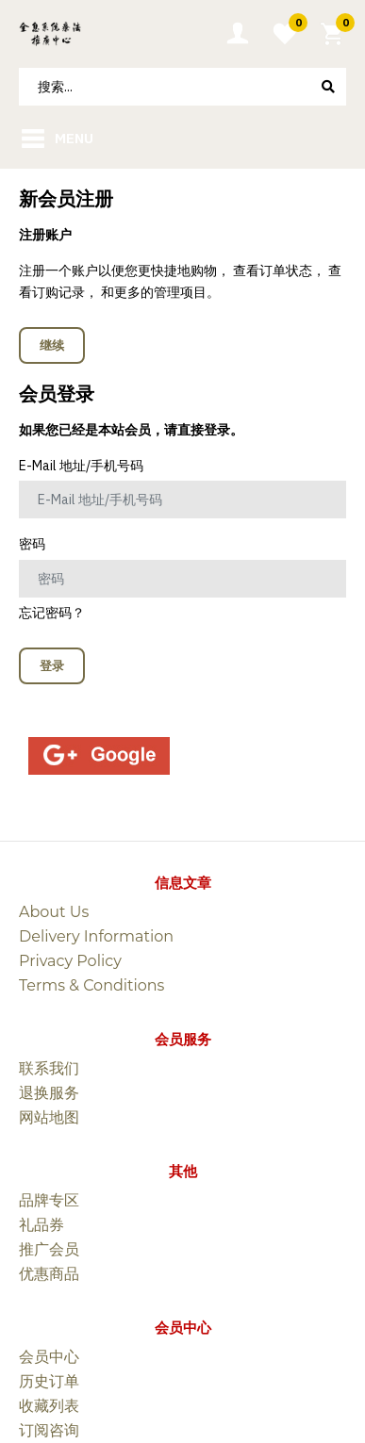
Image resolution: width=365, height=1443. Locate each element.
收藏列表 (49, 1406)
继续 (52, 345)
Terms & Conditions (91, 985)
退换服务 (49, 1093)
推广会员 (49, 1249)
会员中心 (49, 1357)
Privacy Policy (70, 961)
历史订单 (49, 1381)
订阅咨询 (49, 1430)
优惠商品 (49, 1274)
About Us (54, 912)
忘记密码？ (52, 612)
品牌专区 (49, 1200)
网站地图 (49, 1117)
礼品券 (41, 1225)
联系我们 (49, 1068)
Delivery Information (96, 936)
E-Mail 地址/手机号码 (81, 465)
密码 (32, 543)
